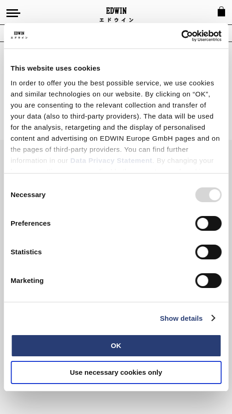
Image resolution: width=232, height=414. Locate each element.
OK (116, 345)
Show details (181, 318)
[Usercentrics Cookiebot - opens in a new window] (181, 36)
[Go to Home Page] (116, 14)
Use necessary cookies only (116, 372)
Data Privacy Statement (112, 160)
